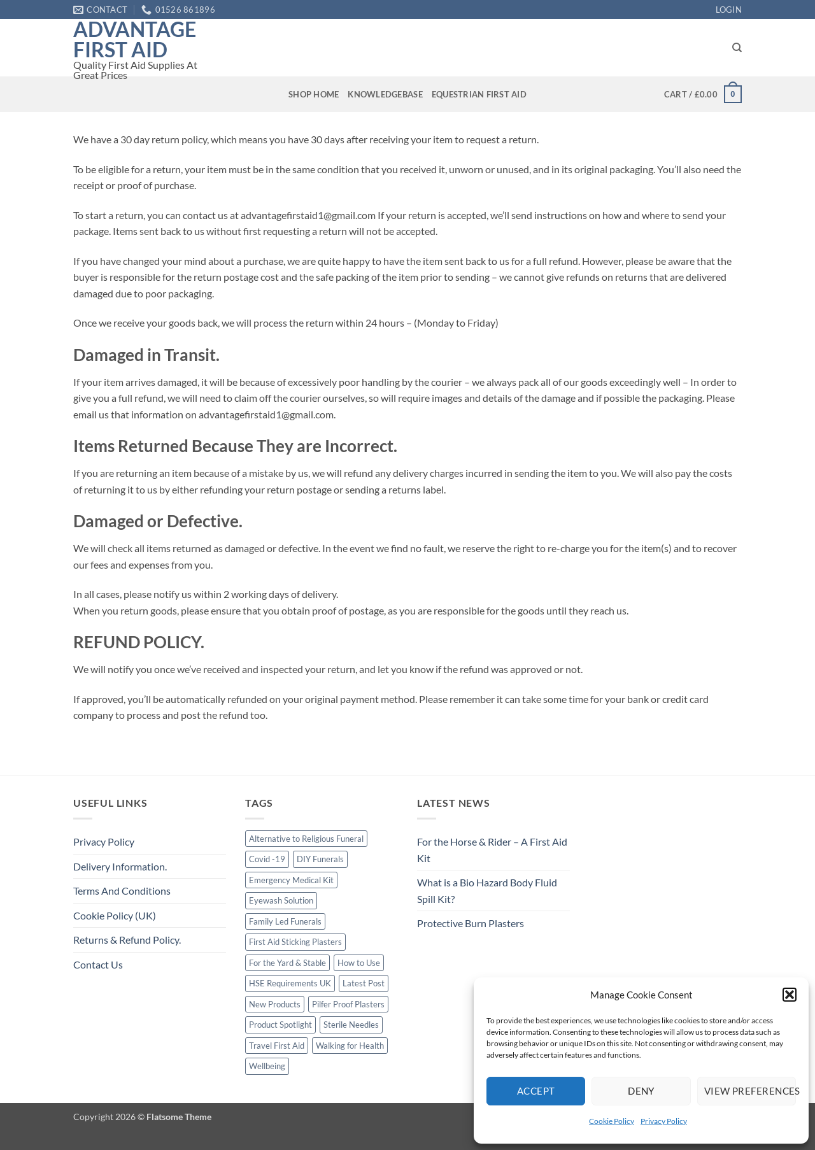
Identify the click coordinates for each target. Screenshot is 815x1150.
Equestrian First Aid (479, 94)
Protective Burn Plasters (470, 923)
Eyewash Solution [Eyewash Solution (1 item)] (281, 900)
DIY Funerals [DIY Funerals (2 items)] (320, 859)
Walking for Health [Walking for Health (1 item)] (350, 1045)
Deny (641, 1091)
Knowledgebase (385, 94)
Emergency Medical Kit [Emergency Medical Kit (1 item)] (291, 880)
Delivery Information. (120, 866)
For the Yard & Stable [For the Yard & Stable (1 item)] (287, 963)
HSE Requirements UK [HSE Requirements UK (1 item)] (290, 983)
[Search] (737, 48)
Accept (536, 1091)
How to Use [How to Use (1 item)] (358, 963)
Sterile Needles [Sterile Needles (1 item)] (351, 1024)
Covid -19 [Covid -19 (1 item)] (267, 859)
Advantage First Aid (134, 39)
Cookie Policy (611, 1121)
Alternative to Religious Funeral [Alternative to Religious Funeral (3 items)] (306, 839)
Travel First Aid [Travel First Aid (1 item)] (276, 1045)
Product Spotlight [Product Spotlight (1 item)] (280, 1024)
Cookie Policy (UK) (114, 915)
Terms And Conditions (122, 890)
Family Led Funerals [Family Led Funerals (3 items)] (285, 921)
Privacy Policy (664, 1121)
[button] (789, 994)
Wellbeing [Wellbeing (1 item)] (267, 1066)
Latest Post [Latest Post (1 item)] (364, 983)
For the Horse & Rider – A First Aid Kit (492, 849)
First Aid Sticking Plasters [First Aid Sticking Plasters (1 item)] (295, 942)
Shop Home (313, 94)
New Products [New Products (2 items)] (275, 1004)
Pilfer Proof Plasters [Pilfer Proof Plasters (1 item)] (348, 1004)
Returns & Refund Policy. (127, 939)
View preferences (750, 1091)
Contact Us (98, 964)
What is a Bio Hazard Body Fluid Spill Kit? (487, 890)
